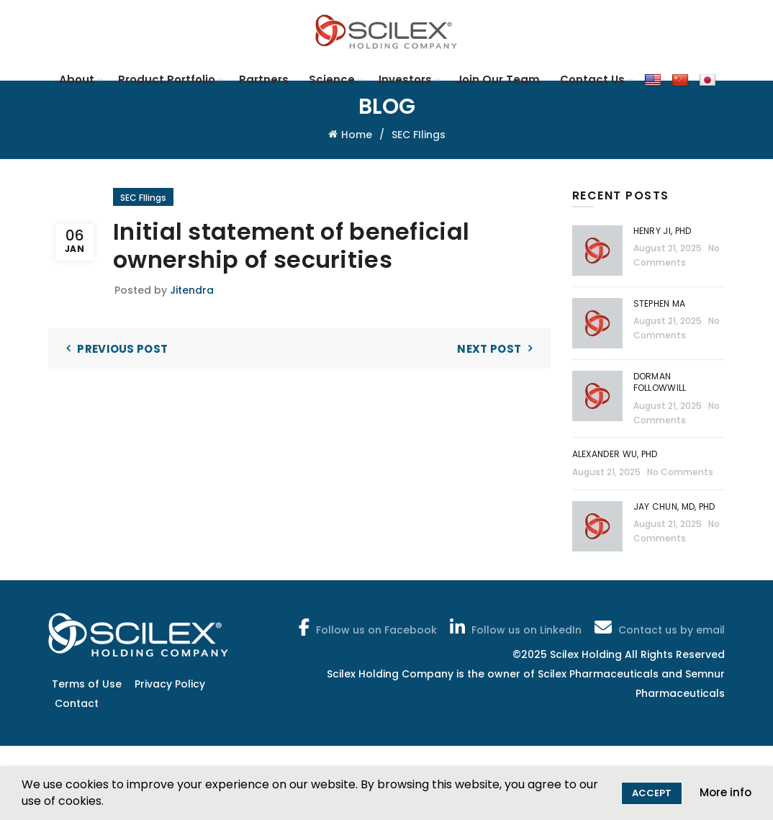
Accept (652, 793)
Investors (405, 79)
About (76, 79)
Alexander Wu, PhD (615, 454)
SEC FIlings (419, 134)
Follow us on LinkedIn (514, 627)
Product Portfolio (166, 79)
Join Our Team (498, 79)
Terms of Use (87, 684)
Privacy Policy (170, 684)
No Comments (680, 472)
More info (725, 792)
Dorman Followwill (661, 382)
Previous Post (122, 348)
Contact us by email (658, 627)
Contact (77, 703)
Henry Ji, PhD (662, 231)
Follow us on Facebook (366, 627)
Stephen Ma (659, 303)
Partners (264, 79)
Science (332, 79)
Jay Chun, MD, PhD (674, 506)
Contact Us (592, 79)
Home (356, 134)
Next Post (489, 348)
